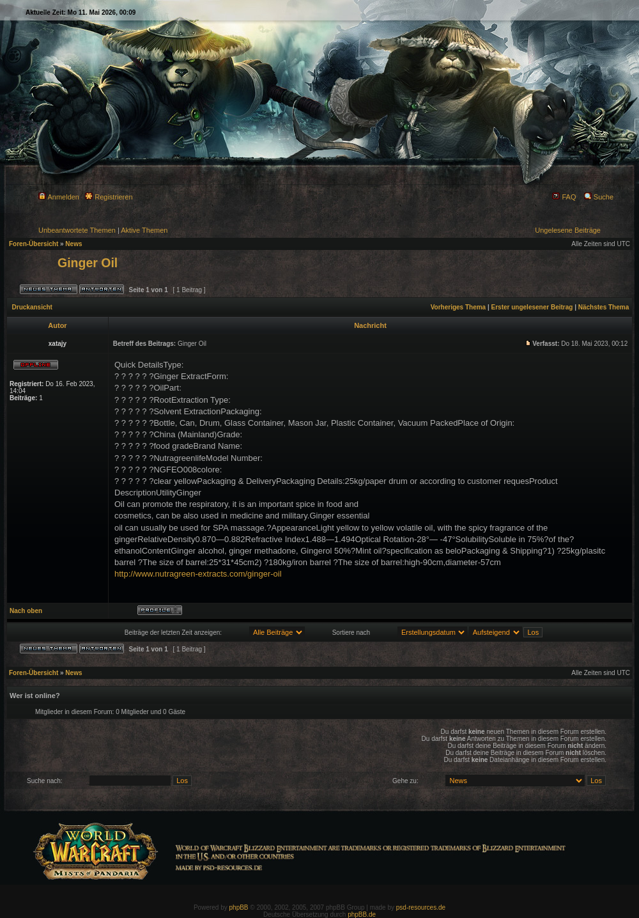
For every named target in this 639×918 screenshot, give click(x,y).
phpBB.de (362, 914)
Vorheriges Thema (458, 307)
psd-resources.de (420, 907)
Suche (598, 197)
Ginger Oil (88, 263)
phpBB (239, 907)
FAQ (564, 197)
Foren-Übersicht (33, 243)
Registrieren (108, 197)
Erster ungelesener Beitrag (532, 307)
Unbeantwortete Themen (77, 230)
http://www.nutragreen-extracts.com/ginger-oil (198, 574)
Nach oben (26, 610)
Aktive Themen (144, 230)
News (73, 243)
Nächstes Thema (603, 307)
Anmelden (58, 197)
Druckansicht (32, 307)
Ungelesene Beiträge (568, 230)
